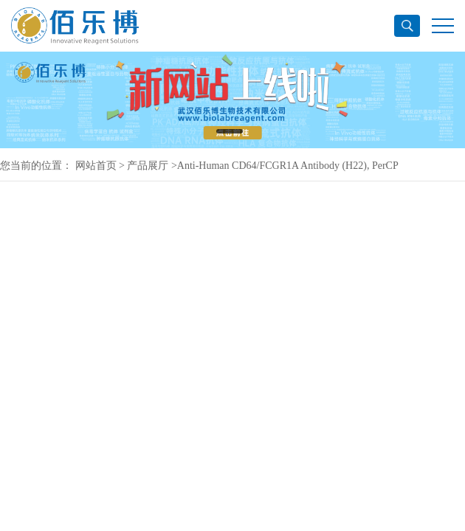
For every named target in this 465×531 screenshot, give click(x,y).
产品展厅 (147, 165)
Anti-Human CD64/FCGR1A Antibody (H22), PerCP (288, 165)
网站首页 (96, 165)
